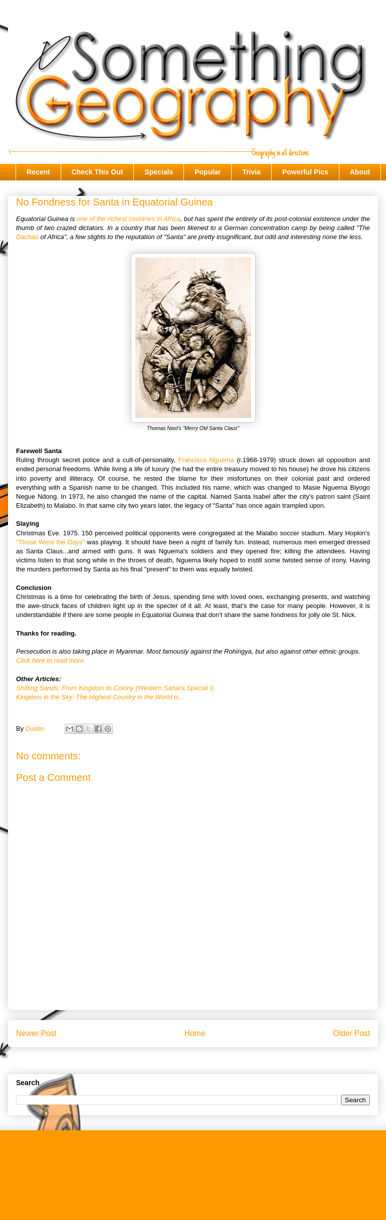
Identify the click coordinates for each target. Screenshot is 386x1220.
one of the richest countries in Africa (128, 219)
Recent (38, 172)
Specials (158, 172)
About (360, 172)
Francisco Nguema (206, 460)
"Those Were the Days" (50, 542)
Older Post (351, 1033)
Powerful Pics (305, 172)
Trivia (251, 172)
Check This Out (97, 172)
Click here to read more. (51, 660)
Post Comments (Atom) (213, 1059)
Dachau (27, 237)
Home (195, 1033)
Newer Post (36, 1033)
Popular (208, 172)
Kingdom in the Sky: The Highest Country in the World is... (100, 697)
